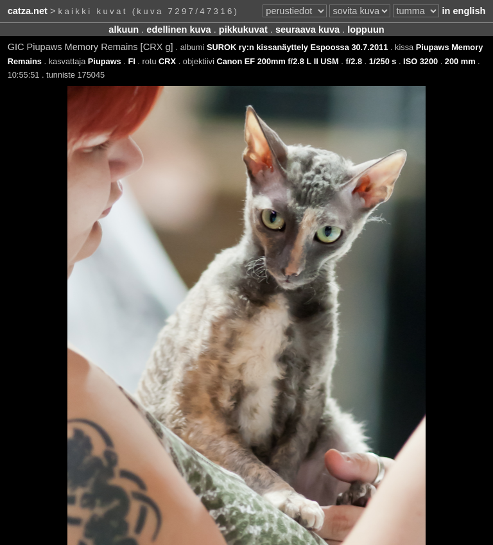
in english (463, 11)
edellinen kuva (178, 29)
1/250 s (383, 61)
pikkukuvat (243, 29)
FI (131, 61)
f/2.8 (353, 61)
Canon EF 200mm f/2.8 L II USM (277, 61)
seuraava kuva (307, 29)
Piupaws (104, 61)
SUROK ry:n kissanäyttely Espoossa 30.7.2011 (297, 47)
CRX (167, 61)
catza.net (28, 11)
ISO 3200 (420, 61)
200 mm (460, 61)
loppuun (365, 29)
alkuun (123, 29)
